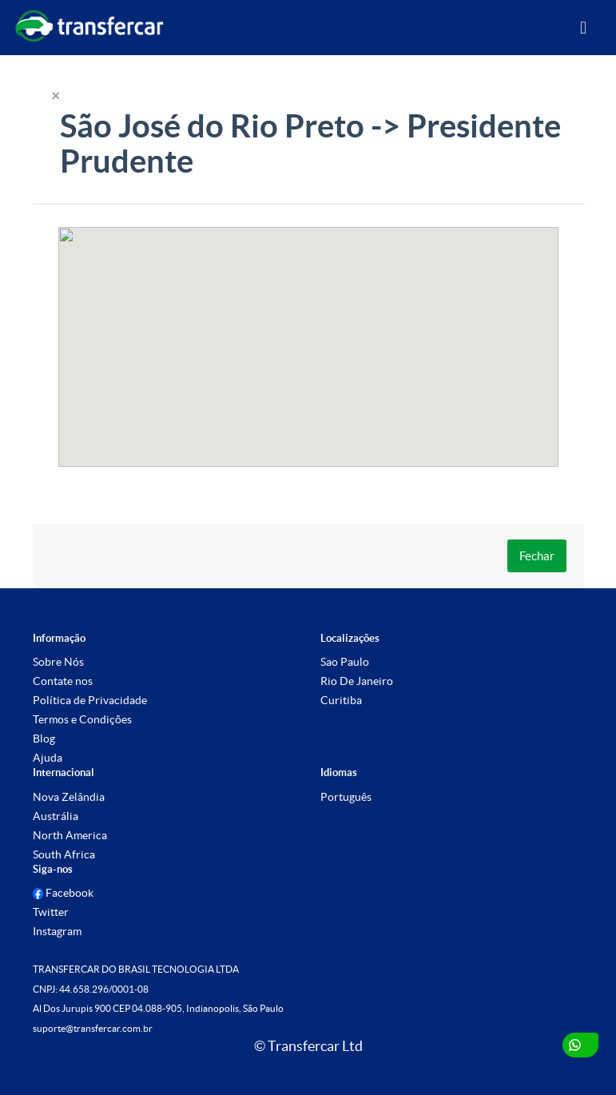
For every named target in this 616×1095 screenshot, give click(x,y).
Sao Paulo (344, 661)
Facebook (63, 892)
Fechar (536, 556)
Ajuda (47, 757)
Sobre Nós (58, 661)
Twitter (51, 912)
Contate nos (63, 681)
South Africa (64, 854)
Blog (44, 738)
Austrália (55, 816)
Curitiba (341, 700)
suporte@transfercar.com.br (93, 1028)
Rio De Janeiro (356, 681)
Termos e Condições (82, 719)
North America (70, 835)
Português (346, 796)
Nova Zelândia (69, 796)
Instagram (57, 931)
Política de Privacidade (90, 700)
